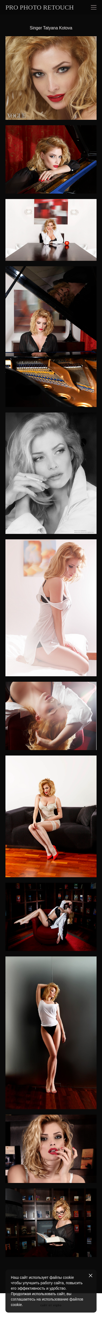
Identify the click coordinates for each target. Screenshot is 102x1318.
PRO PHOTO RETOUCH (39, 7)
